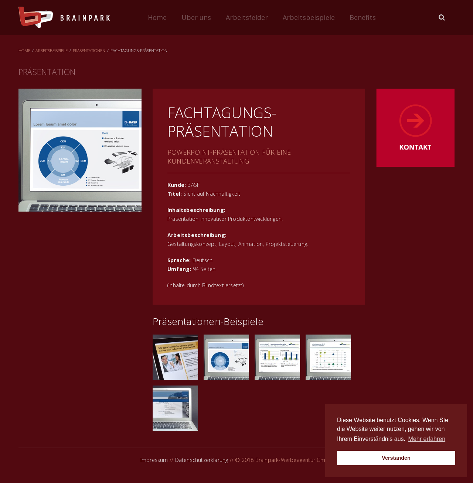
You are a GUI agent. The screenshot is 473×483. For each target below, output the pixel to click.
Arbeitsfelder (247, 17)
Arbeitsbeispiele (309, 17)
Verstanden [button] (396, 458)
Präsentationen (89, 50)
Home (157, 17)
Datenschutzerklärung (201, 459)
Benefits (363, 17)
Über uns (196, 17)
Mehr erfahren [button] (427, 439)
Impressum (154, 459)
